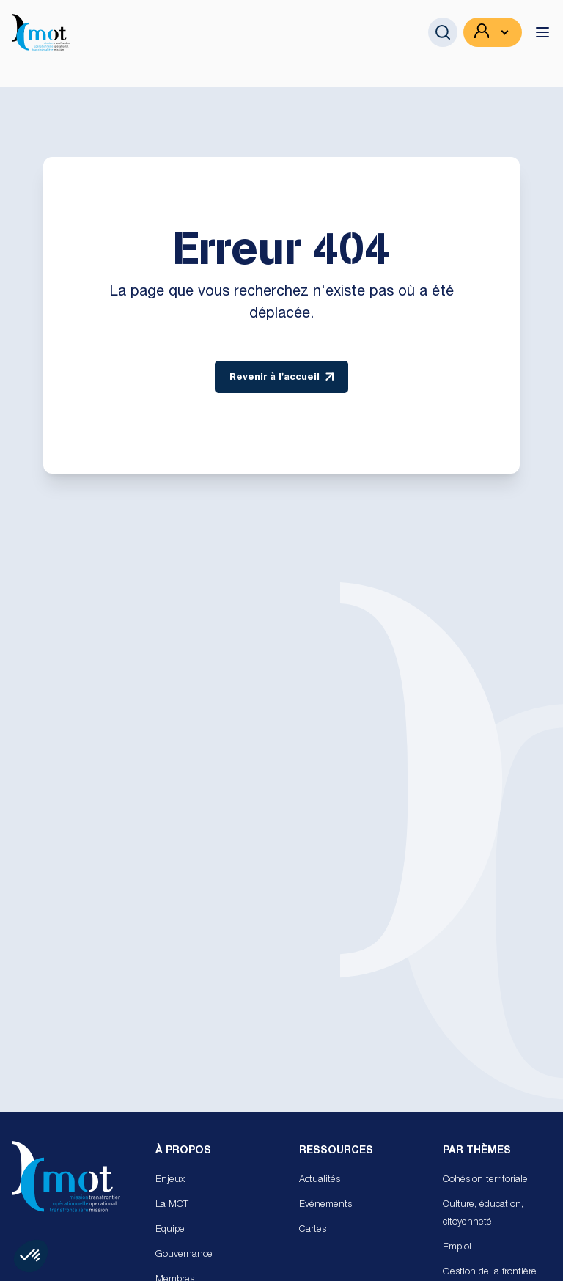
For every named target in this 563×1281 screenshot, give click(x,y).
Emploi (457, 1247)
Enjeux (170, 1180)
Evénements (325, 1205)
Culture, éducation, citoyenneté (483, 1213)
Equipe (170, 1230)
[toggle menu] (542, 32)
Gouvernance (184, 1255)
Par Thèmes (477, 1151)
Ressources (336, 1151)
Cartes (312, 1230)
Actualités (319, 1180)
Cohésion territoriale (485, 1180)
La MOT (171, 1205)
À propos (183, 1151)
